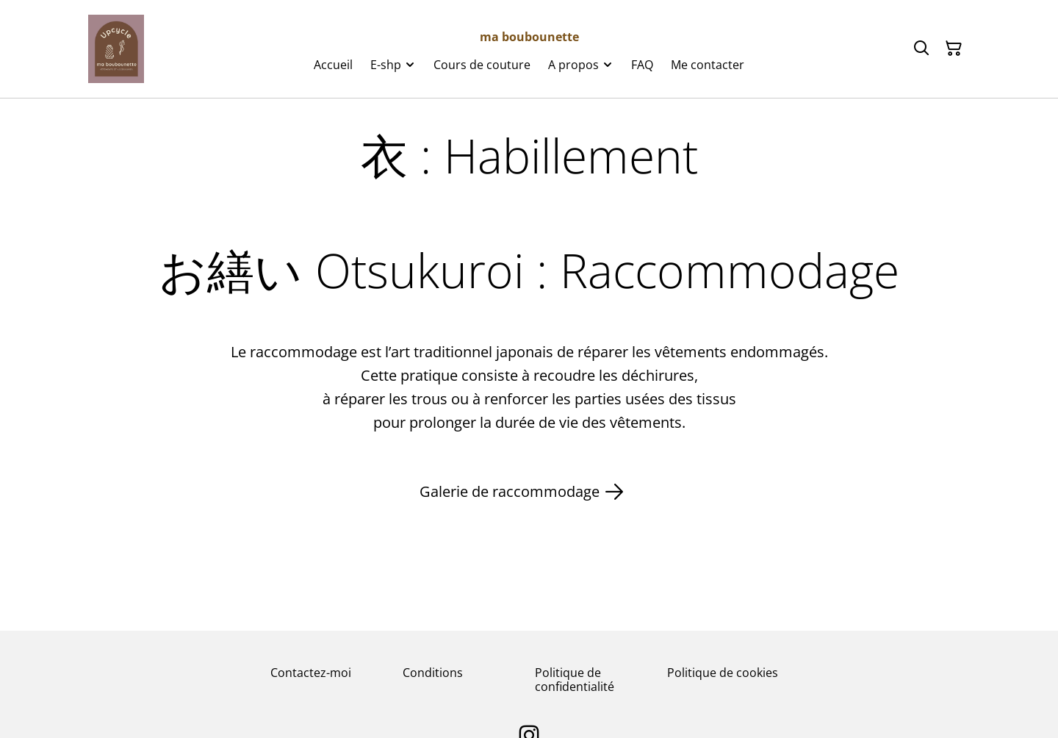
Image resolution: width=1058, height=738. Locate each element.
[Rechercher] (921, 48)
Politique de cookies (722, 672)
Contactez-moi (310, 672)
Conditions (433, 672)
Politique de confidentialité (574, 679)
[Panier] (954, 48)
